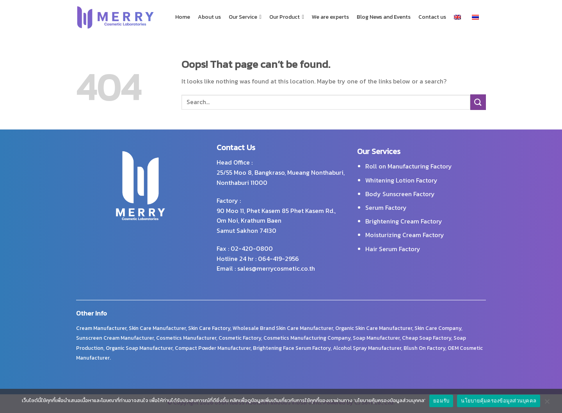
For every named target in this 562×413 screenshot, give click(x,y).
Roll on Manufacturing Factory (408, 166)
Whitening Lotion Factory (401, 180)
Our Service (245, 17)
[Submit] (478, 102)
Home (182, 17)
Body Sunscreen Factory (400, 194)
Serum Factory (386, 207)
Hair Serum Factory (392, 248)
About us (209, 17)
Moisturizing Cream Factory (404, 234)
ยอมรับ (441, 401)
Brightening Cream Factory (403, 221)
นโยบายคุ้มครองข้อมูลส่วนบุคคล (498, 401)
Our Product (286, 17)
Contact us (432, 17)
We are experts (330, 17)
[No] (546, 403)
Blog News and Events (384, 17)
